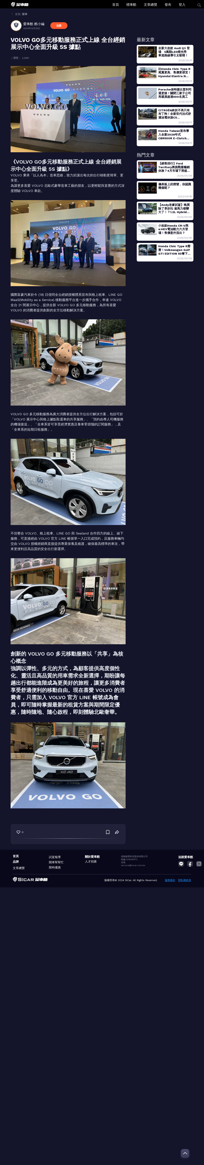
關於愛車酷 (92, 856)
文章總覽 (150, 4)
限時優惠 (55, 867)
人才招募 (91, 861)
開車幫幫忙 (56, 862)
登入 (182, 4)
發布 (168, 4)
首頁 (115, 4)
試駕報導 (55, 857)
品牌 (16, 861)
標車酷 (131, 4)
